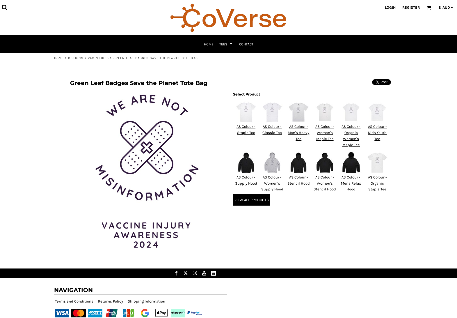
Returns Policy (110, 301)
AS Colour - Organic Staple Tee (377, 183)
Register (411, 7)
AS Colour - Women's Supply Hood (272, 183)
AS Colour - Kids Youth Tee (377, 132)
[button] (4, 7)
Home (59, 58)
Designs (75, 58)
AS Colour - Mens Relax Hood (351, 183)
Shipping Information (146, 301)
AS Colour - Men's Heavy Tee (298, 132)
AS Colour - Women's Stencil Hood (325, 183)
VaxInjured (98, 58)
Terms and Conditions (74, 301)
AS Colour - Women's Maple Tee (324, 132)
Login (390, 7)
